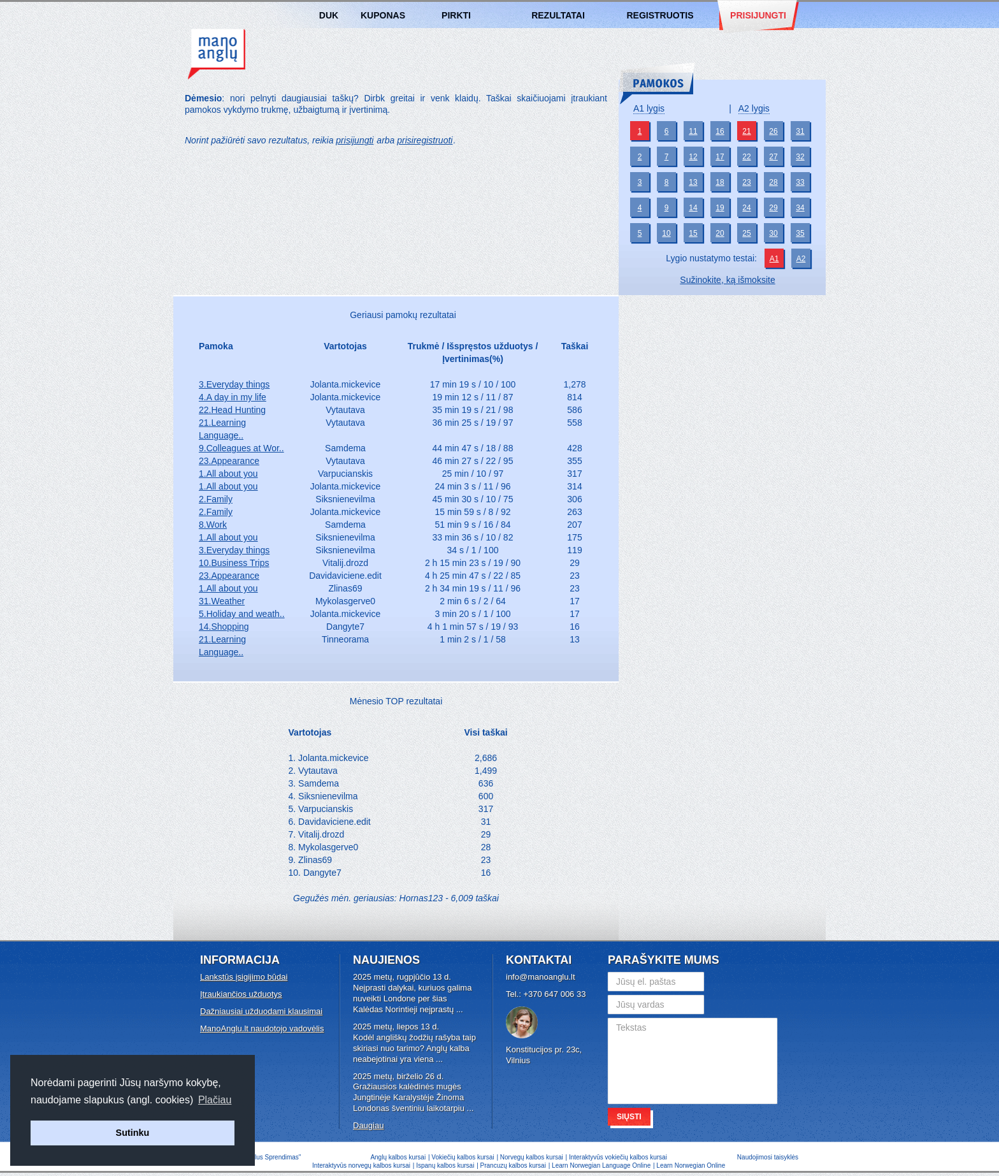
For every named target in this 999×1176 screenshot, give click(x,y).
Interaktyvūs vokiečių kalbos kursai (618, 1157)
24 (746, 207)
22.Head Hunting (232, 410)
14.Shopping (224, 626)
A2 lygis (754, 108)
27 (773, 156)
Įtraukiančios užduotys (241, 994)
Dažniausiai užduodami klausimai (261, 1011)
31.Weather (222, 601)
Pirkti (456, 15)
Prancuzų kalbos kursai (514, 1165)
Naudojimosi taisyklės (767, 1157)
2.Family (216, 499)
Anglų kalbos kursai (216, 54)
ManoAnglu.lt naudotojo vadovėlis (262, 1028)
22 (746, 156)
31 (800, 131)
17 (719, 156)
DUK (328, 15)
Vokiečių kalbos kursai (462, 1157)
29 (773, 207)
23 (746, 182)
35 (800, 233)
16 (719, 131)
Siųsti (629, 1116)
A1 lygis (649, 108)
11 (693, 131)
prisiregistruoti (424, 140)
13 (693, 182)
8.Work (213, 524)
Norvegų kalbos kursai (531, 1157)
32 (800, 156)
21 (746, 131)
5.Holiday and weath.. (242, 614)
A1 (774, 258)
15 (693, 233)
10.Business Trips (234, 563)
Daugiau (368, 1125)
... (459, 1009)
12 (693, 156)
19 (719, 207)
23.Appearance (229, 461)
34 (800, 207)
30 (773, 233)
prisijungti (354, 140)
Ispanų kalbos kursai (445, 1165)
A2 (801, 258)
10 (666, 233)
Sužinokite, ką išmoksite (727, 280)
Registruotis (659, 15)
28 (773, 182)
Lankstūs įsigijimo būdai (243, 977)
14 (693, 207)
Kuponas (383, 15)
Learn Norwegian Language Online (601, 1165)
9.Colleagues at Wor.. (241, 448)
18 (719, 182)
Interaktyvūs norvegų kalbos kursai (361, 1165)
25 (746, 233)
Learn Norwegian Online (690, 1165)
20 (719, 233)
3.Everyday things (234, 384)
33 (800, 182)
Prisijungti (758, 15)
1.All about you (228, 473)
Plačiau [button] (214, 1099)
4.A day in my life (232, 397)
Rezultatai (558, 15)
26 (773, 131)
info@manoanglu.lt (540, 977)
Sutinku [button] (133, 1133)
